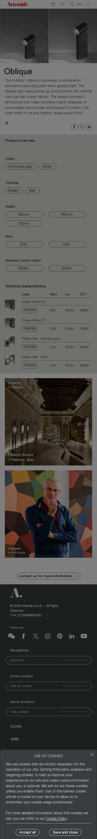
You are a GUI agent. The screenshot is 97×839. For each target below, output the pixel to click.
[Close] (91, 754)
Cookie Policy (56, 818)
